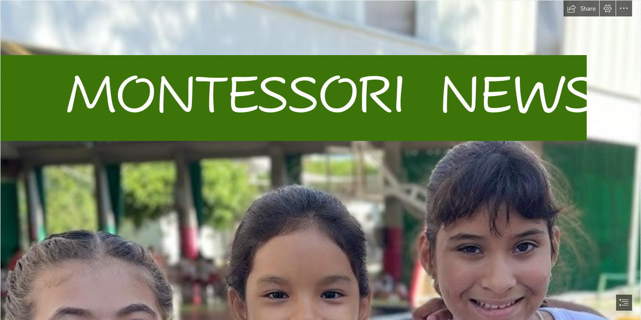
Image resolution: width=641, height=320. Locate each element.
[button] (581, 8)
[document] (320, 160)
